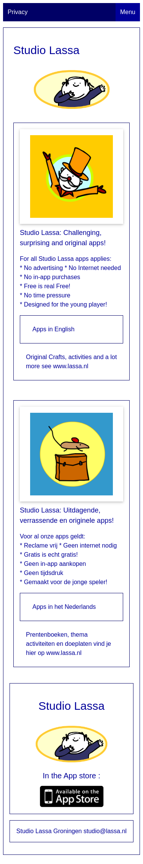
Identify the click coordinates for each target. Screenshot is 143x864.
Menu (127, 12)
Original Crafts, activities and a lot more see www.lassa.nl (71, 361)
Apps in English (53, 329)
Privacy (17, 12)
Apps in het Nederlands (64, 607)
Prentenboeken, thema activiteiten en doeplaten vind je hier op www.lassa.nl (68, 643)
